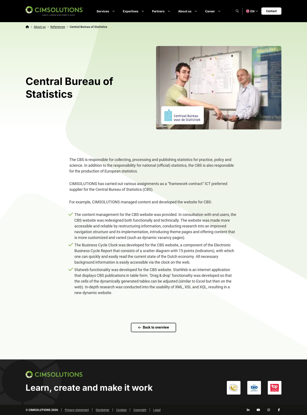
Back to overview (153, 327)
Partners (161, 11)
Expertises (134, 11)
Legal (157, 410)
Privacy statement (77, 410)
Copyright (139, 410)
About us (188, 11)
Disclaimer (102, 410)
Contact (271, 11)
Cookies (121, 410)
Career (213, 11)
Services (106, 11)
